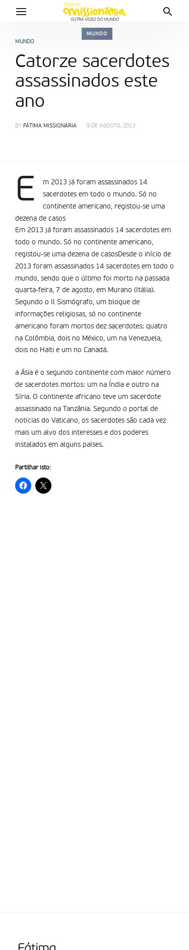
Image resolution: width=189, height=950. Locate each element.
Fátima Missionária (50, 126)
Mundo (97, 33)
